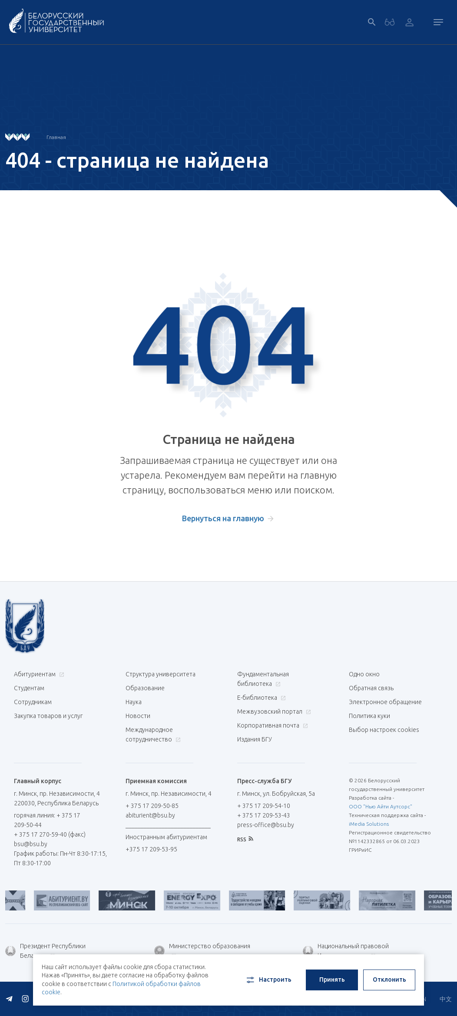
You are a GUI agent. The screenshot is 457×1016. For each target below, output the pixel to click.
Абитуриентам (38, 674)
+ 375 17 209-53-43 (263, 815)
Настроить (268, 980)
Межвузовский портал (273, 711)
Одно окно (364, 674)
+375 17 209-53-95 (151, 849)
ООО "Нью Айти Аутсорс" (380, 806)
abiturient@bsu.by (150, 815)
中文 (446, 999)
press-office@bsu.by (265, 824)
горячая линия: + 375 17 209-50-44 (47, 820)
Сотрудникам (33, 701)
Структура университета (160, 674)
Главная (56, 137)
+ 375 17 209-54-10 (263, 805)
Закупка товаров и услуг (48, 715)
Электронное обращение (385, 701)
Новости (138, 715)
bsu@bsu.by (30, 844)
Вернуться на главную (223, 518)
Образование (145, 688)
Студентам (29, 688)
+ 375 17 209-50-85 (152, 805)
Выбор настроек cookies (384, 729)
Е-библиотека (260, 697)
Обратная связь (371, 688)
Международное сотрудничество (153, 734)
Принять (332, 979)
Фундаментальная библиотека (263, 679)
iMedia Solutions (369, 824)
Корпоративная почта (271, 725)
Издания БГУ (254, 739)
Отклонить (389, 979)
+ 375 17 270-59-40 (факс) (50, 834)
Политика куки (369, 715)
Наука (134, 701)
